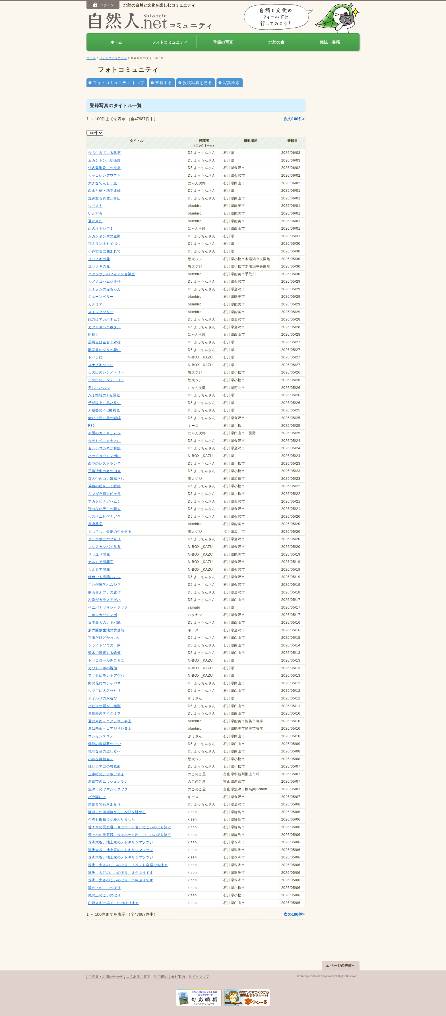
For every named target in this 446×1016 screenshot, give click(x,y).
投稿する (163, 82)
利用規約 (161, 977)
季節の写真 (223, 42)
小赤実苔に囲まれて (104, 251)
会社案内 (178, 977)
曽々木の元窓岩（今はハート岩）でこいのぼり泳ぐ (129, 827)
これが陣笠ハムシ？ (104, 585)
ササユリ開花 (99, 554)
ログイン (103, 5)
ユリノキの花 (99, 259)
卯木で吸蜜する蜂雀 (104, 653)
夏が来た (95, 221)
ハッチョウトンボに (104, 456)
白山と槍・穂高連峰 (104, 191)
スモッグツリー (100, 312)
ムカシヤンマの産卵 (104, 236)
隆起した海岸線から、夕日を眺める (117, 812)
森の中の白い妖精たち (106, 479)
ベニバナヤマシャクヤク (108, 607)
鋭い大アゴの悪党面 (104, 766)
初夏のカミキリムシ (104, 433)
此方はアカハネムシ (104, 319)
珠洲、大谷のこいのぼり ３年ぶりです (120, 873)
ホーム (116, 42)
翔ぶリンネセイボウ (104, 244)
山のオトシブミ (100, 228)
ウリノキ (95, 206)
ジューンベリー (100, 297)
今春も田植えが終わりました (111, 819)
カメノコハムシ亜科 (104, 281)
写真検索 (231, 82)
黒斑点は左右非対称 (104, 342)
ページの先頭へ (341, 966)
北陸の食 (276, 42)
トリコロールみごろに (106, 660)
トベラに (95, 357)
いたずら (95, 213)
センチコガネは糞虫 (104, 448)
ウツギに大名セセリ (104, 691)
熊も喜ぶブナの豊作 (104, 592)
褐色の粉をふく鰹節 (104, 486)
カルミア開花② (100, 562)
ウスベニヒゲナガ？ (104, 517)
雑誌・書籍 (330, 42)
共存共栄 (95, 524)
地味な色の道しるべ (104, 751)
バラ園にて (97, 797)
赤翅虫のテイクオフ (104, 713)
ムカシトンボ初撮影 (104, 160)
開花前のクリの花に (104, 350)
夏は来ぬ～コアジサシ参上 (109, 721)
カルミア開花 (99, 570)
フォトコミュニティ (170, 42)
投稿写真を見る (197, 82)
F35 (91, 426)
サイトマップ (199, 977)
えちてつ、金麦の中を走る (109, 532)
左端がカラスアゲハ (104, 600)
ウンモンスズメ (100, 736)
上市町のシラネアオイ (106, 774)
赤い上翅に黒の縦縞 (104, 418)
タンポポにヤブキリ (104, 539)
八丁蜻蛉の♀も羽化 (104, 395)
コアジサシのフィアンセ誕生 (111, 274)
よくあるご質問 (138, 977)
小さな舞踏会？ (100, 759)
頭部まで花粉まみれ (104, 804)
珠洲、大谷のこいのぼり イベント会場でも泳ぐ (128, 865)
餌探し (93, 334)
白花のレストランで (104, 464)
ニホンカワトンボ (102, 615)
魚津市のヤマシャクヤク (108, 789)
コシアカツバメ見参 (104, 547)
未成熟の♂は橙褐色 (104, 410)
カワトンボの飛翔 (102, 668)
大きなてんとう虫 (102, 183)
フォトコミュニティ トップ (118, 82)
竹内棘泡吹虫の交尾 (104, 168)
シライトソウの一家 (104, 645)
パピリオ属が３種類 (104, 706)
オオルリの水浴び (102, 698)
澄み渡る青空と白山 (104, 198)
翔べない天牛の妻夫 (104, 509)
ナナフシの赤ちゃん (104, 289)
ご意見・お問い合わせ (105, 977)
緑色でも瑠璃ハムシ (104, 577)
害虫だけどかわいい (104, 638)
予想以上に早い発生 (104, 403)
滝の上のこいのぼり (104, 888)
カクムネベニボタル (104, 327)
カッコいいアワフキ (104, 176)
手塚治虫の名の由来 (104, 471)
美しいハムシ (99, 388)
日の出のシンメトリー (106, 372)
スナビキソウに (100, 365)
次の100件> (294, 119)
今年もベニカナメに (104, 441)
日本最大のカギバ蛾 (104, 623)
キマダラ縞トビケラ (104, 494)
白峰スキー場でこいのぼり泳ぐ (113, 903)
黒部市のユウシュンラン (108, 782)
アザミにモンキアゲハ (106, 676)
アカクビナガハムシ (104, 501)
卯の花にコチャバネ (104, 683)
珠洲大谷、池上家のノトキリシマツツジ (120, 842)
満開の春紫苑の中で (104, 744)
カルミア (95, 304)
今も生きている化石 (104, 153)
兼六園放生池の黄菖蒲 (106, 630)
